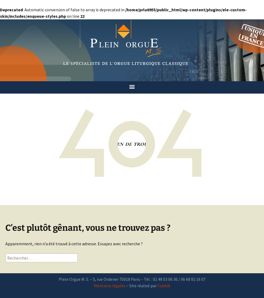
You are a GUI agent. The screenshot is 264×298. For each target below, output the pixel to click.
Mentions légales (110, 285)
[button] (132, 86)
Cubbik (163, 285)
